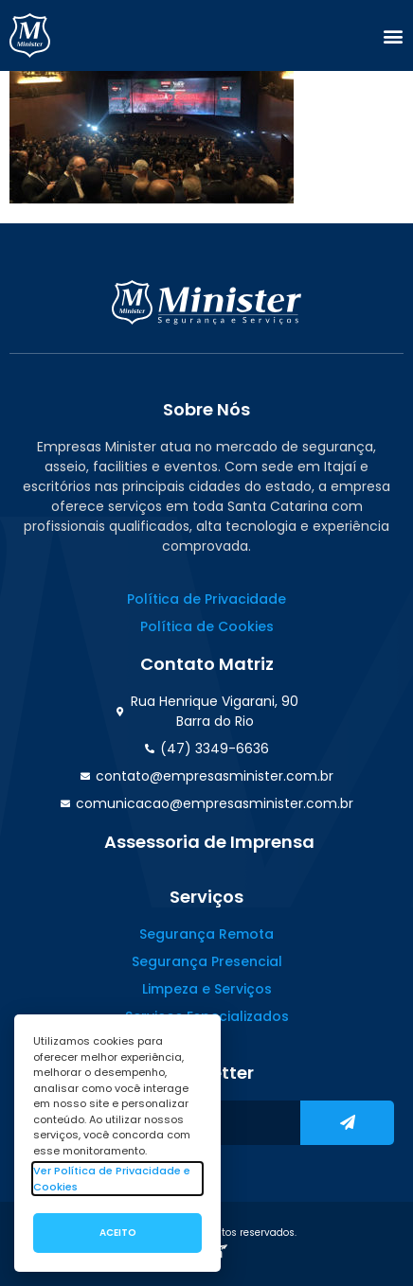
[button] (393, 36)
